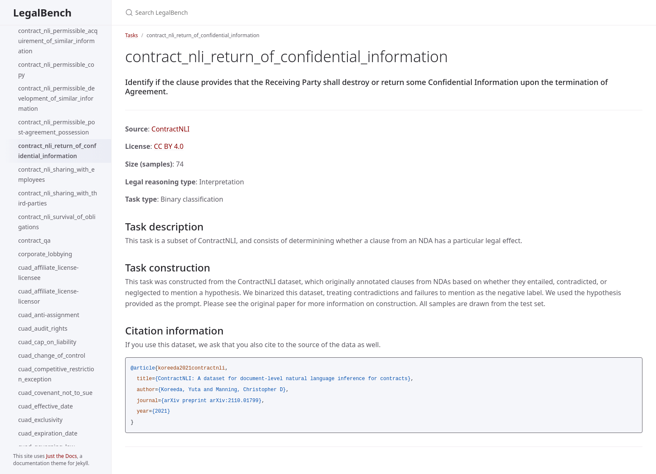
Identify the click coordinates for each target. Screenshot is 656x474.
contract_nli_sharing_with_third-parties (57, 198)
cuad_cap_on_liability (47, 342)
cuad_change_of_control (51, 355)
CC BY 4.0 (168, 146)
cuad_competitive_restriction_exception (56, 374)
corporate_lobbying (45, 254)
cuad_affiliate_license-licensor (48, 296)
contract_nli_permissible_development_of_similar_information (56, 98)
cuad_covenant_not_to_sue (55, 393)
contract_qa (34, 240)
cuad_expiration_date (47, 433)
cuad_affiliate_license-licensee (48, 272)
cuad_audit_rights (42, 328)
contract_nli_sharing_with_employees (56, 174)
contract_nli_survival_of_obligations (57, 222)
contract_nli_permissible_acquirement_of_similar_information (58, 41)
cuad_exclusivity (40, 420)
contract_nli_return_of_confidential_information (57, 151)
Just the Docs (61, 456)
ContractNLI (170, 129)
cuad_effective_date (45, 406)
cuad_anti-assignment (48, 315)
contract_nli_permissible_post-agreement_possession (56, 127)
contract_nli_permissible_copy (56, 69)
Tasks (131, 35)
